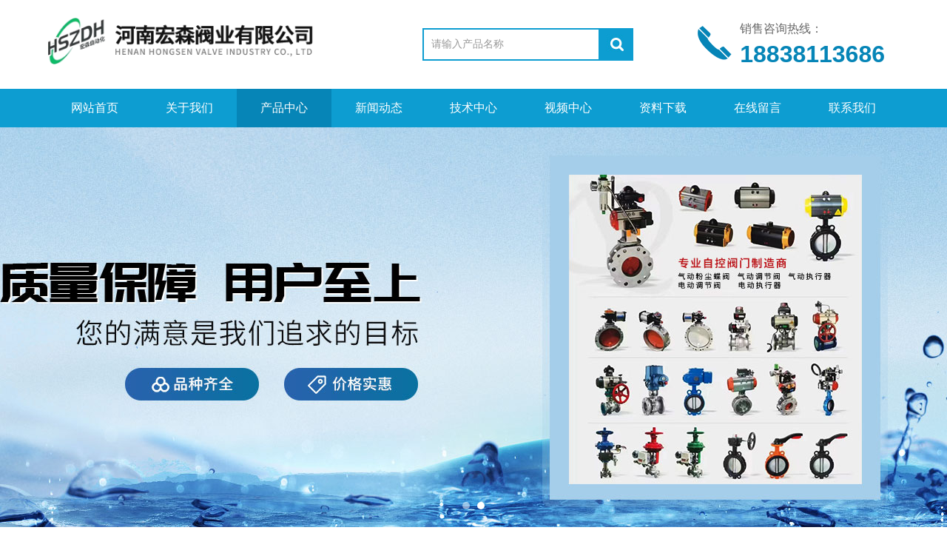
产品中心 (284, 107)
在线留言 (757, 107)
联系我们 (852, 107)
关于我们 (189, 107)
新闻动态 (378, 107)
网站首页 (94, 107)
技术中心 (473, 107)
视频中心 (568, 107)
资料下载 (663, 107)
